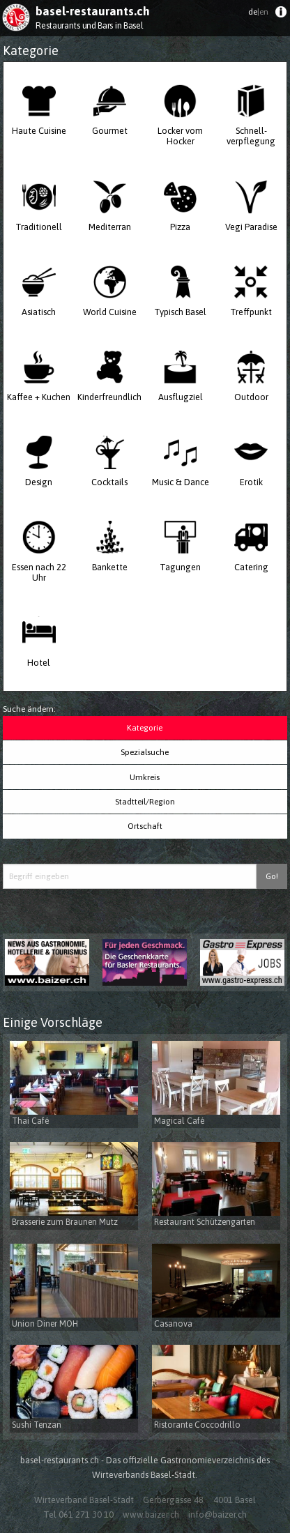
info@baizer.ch (217, 1514)
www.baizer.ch (151, 1514)
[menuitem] (280, 15)
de (258, 12)
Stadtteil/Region (145, 802)
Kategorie (144, 728)
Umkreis (145, 777)
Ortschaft (145, 826)
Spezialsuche (145, 752)
